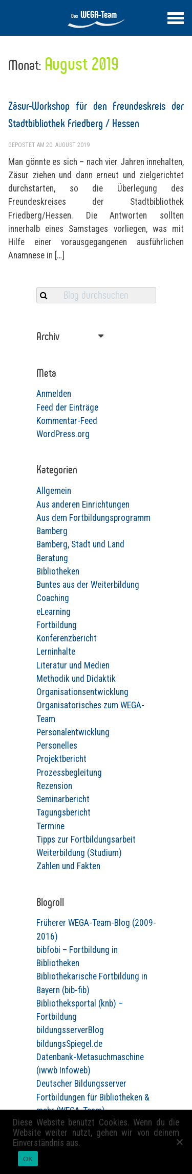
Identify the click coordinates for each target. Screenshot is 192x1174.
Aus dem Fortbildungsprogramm (93, 518)
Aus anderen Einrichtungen (83, 504)
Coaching (52, 598)
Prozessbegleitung (69, 773)
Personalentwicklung (73, 732)
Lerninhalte (55, 651)
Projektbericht (61, 759)
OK (28, 1159)
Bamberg (52, 531)
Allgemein (53, 491)
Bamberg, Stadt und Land (80, 544)
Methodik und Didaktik (76, 679)
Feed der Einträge (67, 407)
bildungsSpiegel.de (69, 1044)
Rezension (54, 786)
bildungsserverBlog (70, 1030)
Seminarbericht (63, 799)
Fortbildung (56, 625)
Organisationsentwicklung (82, 692)
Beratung (52, 558)
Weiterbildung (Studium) (79, 853)
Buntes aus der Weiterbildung (87, 585)
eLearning (53, 612)
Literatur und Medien (73, 665)
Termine (50, 826)
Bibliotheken (57, 571)
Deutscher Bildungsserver (81, 1084)
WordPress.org (63, 434)
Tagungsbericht (63, 812)
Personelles (56, 745)
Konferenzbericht (66, 638)
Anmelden (53, 394)
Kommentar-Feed (66, 421)
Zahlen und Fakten (68, 866)
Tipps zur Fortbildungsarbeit (86, 839)
